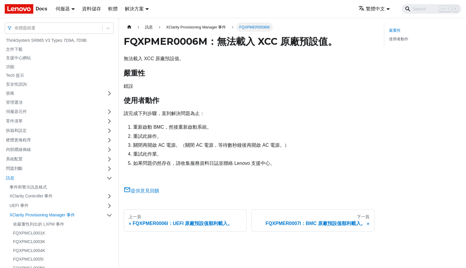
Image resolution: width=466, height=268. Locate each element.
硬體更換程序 (18, 140)
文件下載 (14, 49)
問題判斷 (14, 168)
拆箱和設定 (16, 130)
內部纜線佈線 (18, 149)
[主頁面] (129, 27)
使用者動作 (398, 39)
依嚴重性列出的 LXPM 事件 (38, 224)
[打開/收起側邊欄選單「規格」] (109, 93)
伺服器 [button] (63, 8)
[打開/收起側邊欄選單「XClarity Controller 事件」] (109, 196)
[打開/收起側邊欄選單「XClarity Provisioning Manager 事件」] (109, 215)
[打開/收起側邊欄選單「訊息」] (109, 178)
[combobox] (15, 28)
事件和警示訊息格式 (28, 187)
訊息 (10, 178)
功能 (10, 66)
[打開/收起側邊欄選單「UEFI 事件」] (109, 205)
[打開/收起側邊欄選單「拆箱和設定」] (109, 130)
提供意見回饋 (141, 190)
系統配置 (14, 159)
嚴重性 (395, 30)
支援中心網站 (18, 57)
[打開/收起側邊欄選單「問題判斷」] (109, 168)
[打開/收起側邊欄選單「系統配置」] (109, 159)
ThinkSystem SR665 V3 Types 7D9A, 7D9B (46, 40)
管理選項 (14, 102)
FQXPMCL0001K (29, 233)
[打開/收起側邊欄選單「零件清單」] (109, 121)
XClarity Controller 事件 (31, 196)
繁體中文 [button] (371, 8)
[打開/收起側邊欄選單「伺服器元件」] (109, 112)
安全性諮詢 (16, 84)
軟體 (113, 8)
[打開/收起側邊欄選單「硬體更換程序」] (109, 140)
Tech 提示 (15, 75)
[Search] (431, 9)
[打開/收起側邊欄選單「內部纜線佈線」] (109, 149)
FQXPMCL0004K (29, 250)
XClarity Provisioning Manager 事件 (42, 215)
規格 (10, 93)
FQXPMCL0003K (29, 241)
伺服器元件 (16, 111)
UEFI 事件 (19, 205)
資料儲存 (91, 8)
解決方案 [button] (134, 8)
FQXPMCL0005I (28, 259)
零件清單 (14, 121)
